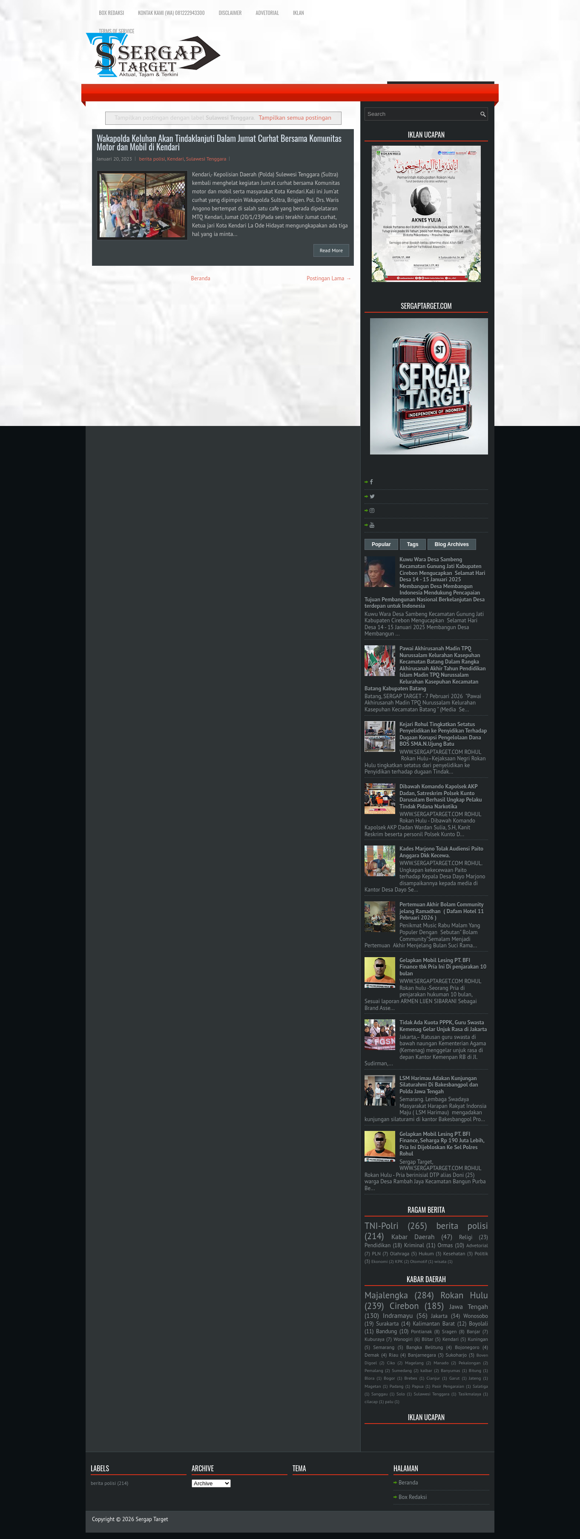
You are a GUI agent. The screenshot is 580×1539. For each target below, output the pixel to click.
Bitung (475, 1370)
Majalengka (386, 1295)
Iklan (298, 12)
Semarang (383, 1347)
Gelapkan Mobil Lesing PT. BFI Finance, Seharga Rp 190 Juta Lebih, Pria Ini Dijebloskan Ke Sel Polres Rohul (441, 1144)
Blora (369, 1378)
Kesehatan (454, 1253)
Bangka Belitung (424, 1347)
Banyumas (450, 1370)
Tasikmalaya (469, 1394)
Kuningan (478, 1339)
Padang (397, 1386)
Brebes (411, 1378)
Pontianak (421, 1331)
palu (389, 1401)
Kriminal (414, 1245)
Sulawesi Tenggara (206, 158)
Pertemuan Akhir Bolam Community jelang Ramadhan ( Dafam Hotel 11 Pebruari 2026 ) (441, 911)
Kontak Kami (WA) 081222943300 (171, 12)
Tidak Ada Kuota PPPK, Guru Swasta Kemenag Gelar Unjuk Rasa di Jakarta (443, 1026)
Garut (454, 1378)
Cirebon (404, 1306)
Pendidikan (377, 1245)
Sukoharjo (456, 1355)
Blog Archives (452, 544)
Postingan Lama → (329, 278)
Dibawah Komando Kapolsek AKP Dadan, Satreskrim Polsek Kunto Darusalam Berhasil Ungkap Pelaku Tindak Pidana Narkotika (440, 796)
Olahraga (399, 1253)
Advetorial (267, 12)
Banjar (473, 1331)
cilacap (371, 1401)
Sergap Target (152, 1519)
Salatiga (480, 1386)
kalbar (426, 1370)
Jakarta (439, 1316)
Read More (331, 250)
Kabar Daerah (413, 1236)
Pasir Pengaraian (448, 1386)
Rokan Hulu (464, 1295)
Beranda (200, 278)
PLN (376, 1253)
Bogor (389, 1378)
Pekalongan (470, 1363)
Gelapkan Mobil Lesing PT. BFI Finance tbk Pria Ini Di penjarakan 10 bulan (442, 967)
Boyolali (478, 1323)
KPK (399, 1261)
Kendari (175, 158)
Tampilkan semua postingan (295, 117)
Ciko (391, 1363)
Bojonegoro (467, 1347)
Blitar (427, 1339)
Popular (381, 544)
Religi (465, 1237)
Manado (441, 1363)
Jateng (475, 1378)
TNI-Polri (382, 1225)
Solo (400, 1394)
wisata (440, 1261)
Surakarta (387, 1323)
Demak (372, 1355)
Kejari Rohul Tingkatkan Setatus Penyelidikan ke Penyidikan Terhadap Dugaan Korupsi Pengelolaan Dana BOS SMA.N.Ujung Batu (443, 734)
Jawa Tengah (469, 1306)
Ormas (445, 1245)
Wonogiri (403, 1339)
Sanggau (379, 1394)
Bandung (386, 1331)
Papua (418, 1386)
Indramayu (398, 1315)
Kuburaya (375, 1339)
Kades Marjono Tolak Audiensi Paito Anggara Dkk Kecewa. (441, 852)
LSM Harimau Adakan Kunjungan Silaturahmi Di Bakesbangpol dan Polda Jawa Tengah (438, 1085)
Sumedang (402, 1370)
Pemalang (374, 1370)
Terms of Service (116, 31)
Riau (393, 1355)
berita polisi (152, 158)
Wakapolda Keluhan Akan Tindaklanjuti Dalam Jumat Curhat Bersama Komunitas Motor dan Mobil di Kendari (219, 142)
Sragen (449, 1331)
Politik (481, 1253)
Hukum (426, 1253)
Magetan (373, 1386)
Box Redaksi (111, 12)
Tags (413, 544)
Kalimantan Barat (434, 1323)
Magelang (414, 1363)
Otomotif (418, 1261)
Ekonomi (379, 1261)
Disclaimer (230, 12)
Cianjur (433, 1378)
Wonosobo (475, 1316)
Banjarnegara (422, 1355)
